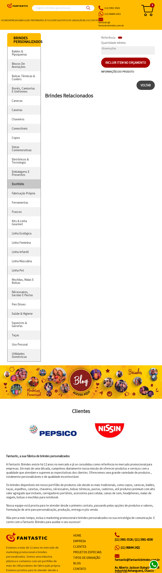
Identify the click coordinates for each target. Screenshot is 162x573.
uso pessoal (20, 344)
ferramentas (20, 202)
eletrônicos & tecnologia (20, 160)
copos (16, 138)
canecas (17, 101)
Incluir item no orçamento (125, 63)
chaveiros (18, 119)
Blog (86, 20)
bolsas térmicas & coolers (23, 77)
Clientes (79, 547)
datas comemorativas (22, 148)
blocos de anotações (18, 65)
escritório (18, 184)
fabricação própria (23, 193)
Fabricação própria (28, 20)
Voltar (146, 85)
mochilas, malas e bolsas (23, 281)
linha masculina (22, 261)
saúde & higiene (22, 313)
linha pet (18, 270)
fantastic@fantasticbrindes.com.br (137, 560)
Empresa (12, 20)
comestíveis (20, 128)
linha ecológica (21, 233)
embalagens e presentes (20, 173)
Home (4, 20)
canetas (17, 110)
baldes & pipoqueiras (19, 52)
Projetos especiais (51, 20)
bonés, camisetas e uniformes (23, 89)
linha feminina (21, 243)
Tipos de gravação (72, 20)
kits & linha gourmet (19, 222)
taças (15, 335)
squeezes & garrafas (19, 324)
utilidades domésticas (19, 355)
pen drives (19, 304)
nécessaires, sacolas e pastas (22, 293)
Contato (94, 20)
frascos (17, 212)
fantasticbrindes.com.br (117, 24)
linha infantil (20, 252)
